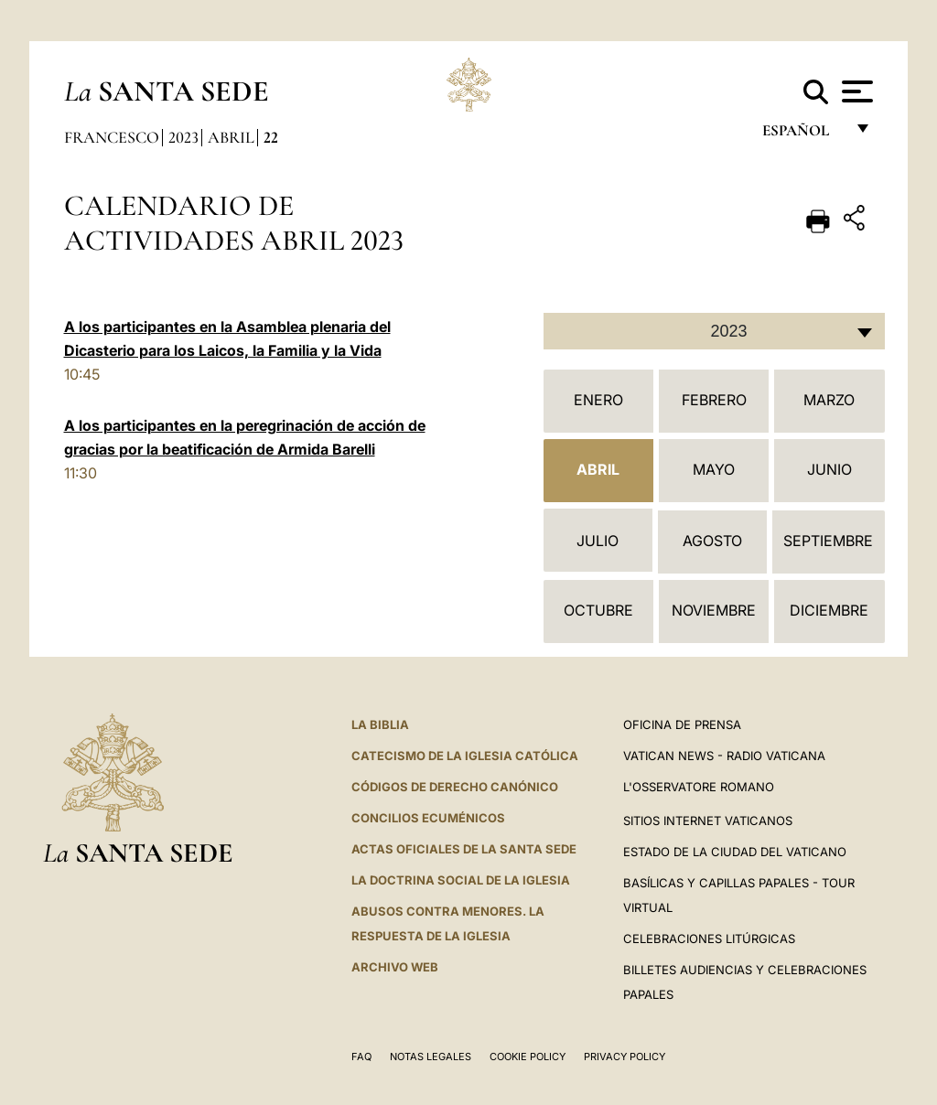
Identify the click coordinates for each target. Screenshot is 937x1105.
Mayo (714, 469)
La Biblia (380, 724)
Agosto (712, 540)
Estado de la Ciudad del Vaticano (734, 851)
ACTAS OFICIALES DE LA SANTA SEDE (463, 849)
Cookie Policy (527, 1056)
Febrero (714, 400)
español (802, 135)
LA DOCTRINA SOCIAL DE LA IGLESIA (460, 880)
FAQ (361, 1056)
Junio (829, 469)
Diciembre (829, 610)
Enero (598, 400)
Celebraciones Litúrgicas (709, 938)
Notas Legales (430, 1056)
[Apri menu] (855, 91)
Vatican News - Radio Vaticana (724, 755)
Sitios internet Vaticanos (707, 820)
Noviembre (714, 610)
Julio (597, 540)
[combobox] (714, 331)
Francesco (111, 137)
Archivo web (394, 967)
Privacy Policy (624, 1056)
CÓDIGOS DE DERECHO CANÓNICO (454, 786)
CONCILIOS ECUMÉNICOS (428, 817)
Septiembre (828, 540)
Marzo (829, 400)
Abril (231, 137)
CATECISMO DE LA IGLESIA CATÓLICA (464, 755)
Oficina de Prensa (682, 724)
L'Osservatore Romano (698, 786)
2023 (183, 137)
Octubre (598, 610)
